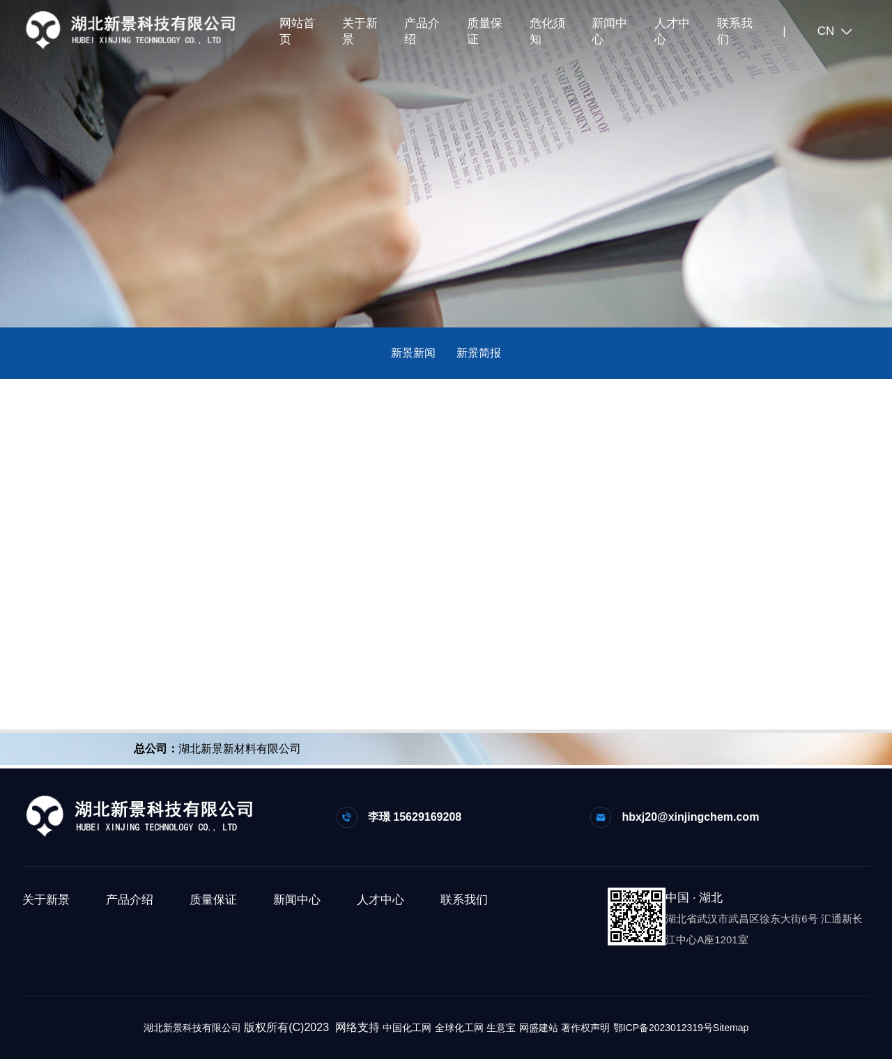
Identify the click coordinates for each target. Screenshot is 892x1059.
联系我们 (735, 31)
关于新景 (360, 31)
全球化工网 (459, 1027)
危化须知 (547, 31)
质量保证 (484, 31)
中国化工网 (407, 1027)
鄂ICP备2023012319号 (663, 1027)
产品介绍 (422, 31)
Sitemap (730, 1027)
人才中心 (672, 31)
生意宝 (501, 1027)
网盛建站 (538, 1027)
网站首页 (297, 31)
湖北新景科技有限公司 (192, 1027)
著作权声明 (585, 1027)
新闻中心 (609, 31)
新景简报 (478, 353)
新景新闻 (413, 353)
